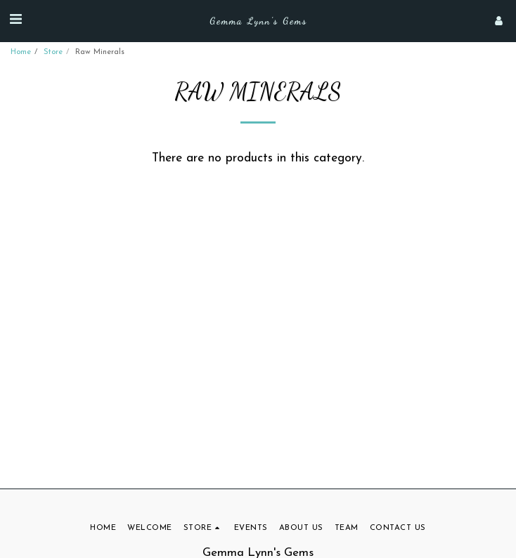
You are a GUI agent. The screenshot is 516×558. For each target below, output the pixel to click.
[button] (15, 20)
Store (53, 52)
